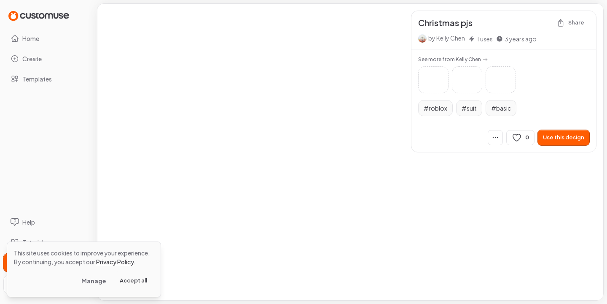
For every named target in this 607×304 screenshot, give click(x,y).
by (446, 38)
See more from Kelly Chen (453, 59)
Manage (93, 281)
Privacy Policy (115, 262)
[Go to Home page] (38, 15)
